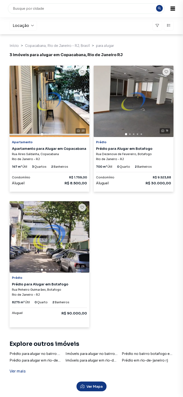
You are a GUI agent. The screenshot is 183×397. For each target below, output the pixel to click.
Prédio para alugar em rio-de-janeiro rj (42, 360)
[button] (171, 8)
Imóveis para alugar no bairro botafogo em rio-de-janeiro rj (116, 354)
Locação (23, 25)
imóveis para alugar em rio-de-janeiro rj (99, 360)
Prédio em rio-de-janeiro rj (145, 360)
